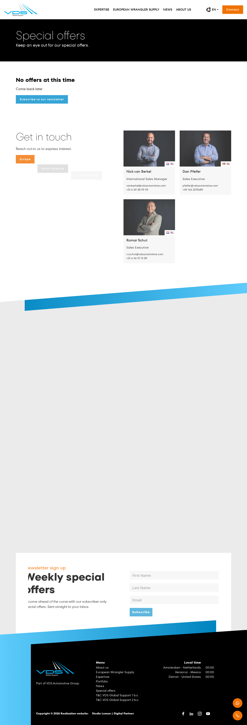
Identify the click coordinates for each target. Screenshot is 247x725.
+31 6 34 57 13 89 (137, 271)
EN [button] (211, 9)
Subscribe (154, 612)
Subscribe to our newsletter (42, 99)
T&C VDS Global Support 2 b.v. (117, 700)
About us (183, 9)
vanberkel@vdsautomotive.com (146, 198)
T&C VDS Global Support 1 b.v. (117, 695)
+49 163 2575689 (193, 203)
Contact (232, 10)
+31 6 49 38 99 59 (137, 203)
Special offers (105, 690)
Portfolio (102, 681)
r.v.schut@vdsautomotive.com (145, 267)
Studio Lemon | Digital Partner (113, 713)
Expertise (101, 9)
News (167, 9)
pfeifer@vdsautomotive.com (200, 198)
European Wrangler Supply (136, 9)
